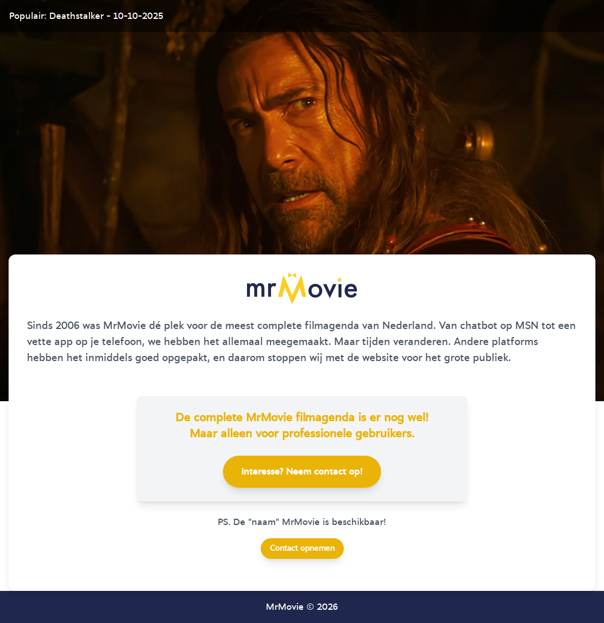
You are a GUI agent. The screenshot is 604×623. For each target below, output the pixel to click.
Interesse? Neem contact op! (302, 471)
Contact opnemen (302, 548)
